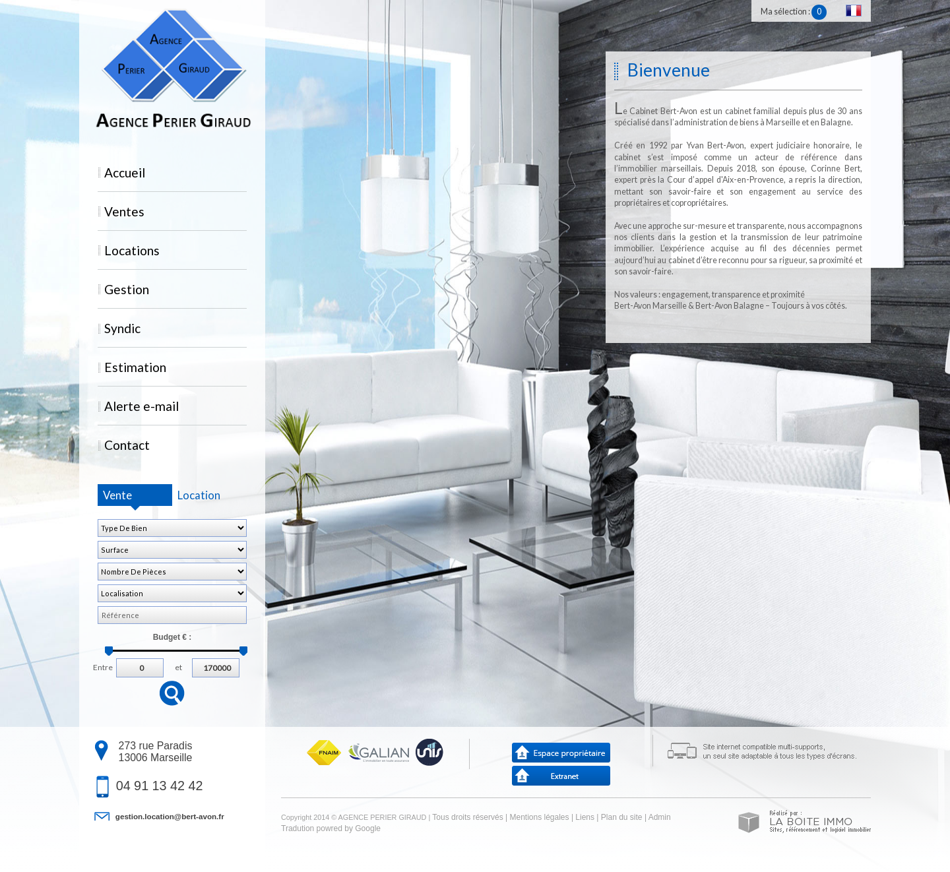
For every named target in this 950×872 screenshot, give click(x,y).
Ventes (124, 211)
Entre (103, 666)
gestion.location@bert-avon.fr (169, 816)
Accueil (124, 172)
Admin (660, 817)
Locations (132, 250)
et (178, 666)
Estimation (135, 367)
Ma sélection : (794, 11)
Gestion (126, 289)
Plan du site (622, 817)
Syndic (122, 328)
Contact (127, 444)
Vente (117, 495)
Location (198, 495)
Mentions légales (539, 817)
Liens (584, 817)
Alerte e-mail (141, 406)
